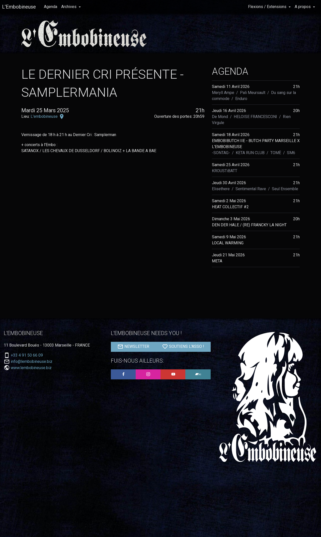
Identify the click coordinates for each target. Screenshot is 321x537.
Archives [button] (69, 6)
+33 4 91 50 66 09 (27, 355)
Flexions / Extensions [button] (267, 6)
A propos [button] (303, 6)
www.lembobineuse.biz (31, 367)
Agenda (50, 6)
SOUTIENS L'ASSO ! (183, 347)
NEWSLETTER (133, 347)
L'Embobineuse (19, 7)
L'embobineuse (45, 116)
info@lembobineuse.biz (31, 361)
